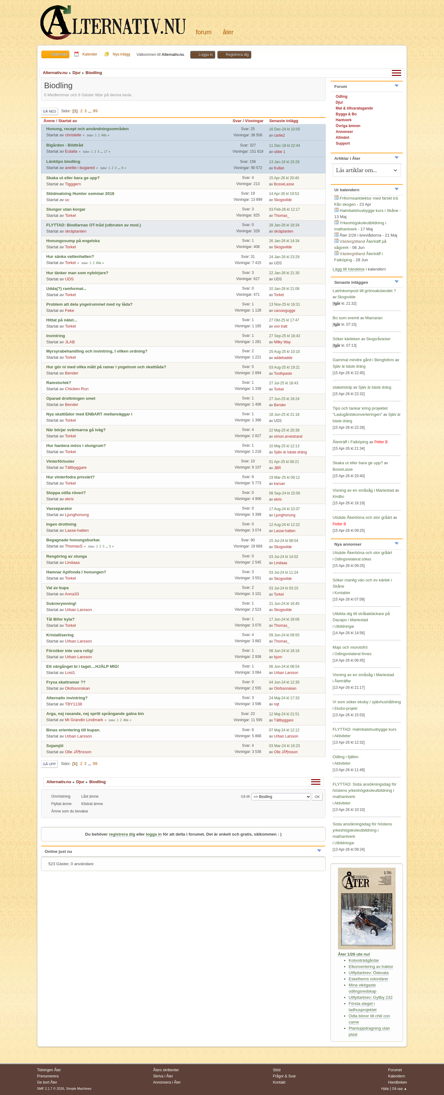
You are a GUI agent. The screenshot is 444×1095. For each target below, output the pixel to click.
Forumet (395, 1070)
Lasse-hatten (77, 530)
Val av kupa (57, 587)
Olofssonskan (77, 688)
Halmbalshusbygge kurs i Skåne (369, 210)
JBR (277, 468)
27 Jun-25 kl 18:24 (284, 399)
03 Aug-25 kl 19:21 (284, 367)
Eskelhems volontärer (368, 979)
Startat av (67, 120)
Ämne (49, 120)
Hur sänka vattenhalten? (70, 256)
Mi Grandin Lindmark (84, 719)
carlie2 (279, 135)
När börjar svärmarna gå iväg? (76, 430)
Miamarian (373, 318)
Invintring (55, 335)
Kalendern (396, 1076)
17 (105, 151)
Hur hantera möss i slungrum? (76, 445)
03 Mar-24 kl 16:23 (284, 746)
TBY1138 (73, 704)
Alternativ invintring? (67, 698)
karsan (279, 483)
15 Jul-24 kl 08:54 (283, 541)
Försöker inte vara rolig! (69, 650)
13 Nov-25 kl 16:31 (284, 304)
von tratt (280, 326)
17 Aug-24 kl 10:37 (284, 509)
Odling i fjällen (346, 756)
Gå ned (49, 111)
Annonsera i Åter (167, 1082)
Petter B (381, 442)
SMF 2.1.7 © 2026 (50, 1088)
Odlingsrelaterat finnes (353, 654)
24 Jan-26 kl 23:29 (284, 257)
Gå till (245, 796)
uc (67, 199)
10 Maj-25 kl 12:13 (284, 446)
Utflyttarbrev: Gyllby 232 (371, 997)
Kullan (279, 168)
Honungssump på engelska (73, 240)
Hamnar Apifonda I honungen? (76, 572)
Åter (228, 32)
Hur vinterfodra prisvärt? (70, 477)
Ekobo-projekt (346, 708)
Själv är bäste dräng (290, 452)
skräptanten (76, 231)
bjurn (278, 657)
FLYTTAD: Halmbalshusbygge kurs (365, 729)
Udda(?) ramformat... (66, 288)
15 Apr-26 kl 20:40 (284, 178)
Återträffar (343, 681)
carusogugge (284, 310)
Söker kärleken (347, 339)
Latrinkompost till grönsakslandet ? (364, 290)
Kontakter (342, 593)
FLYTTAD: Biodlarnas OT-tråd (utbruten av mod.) (93, 225)
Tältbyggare (76, 467)
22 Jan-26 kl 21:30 (284, 273)
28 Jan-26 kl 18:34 (284, 225)
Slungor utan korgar (65, 209)
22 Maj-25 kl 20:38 (284, 430)
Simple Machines (78, 1088)
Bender (71, 373)
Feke (69, 310)
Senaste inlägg (286, 120)
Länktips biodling (63, 161)
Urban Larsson (78, 609)
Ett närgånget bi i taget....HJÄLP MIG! (82, 666)
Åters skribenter (166, 1070)
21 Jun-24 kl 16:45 (284, 603)
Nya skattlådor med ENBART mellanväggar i (89, 414)
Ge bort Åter (47, 1082)
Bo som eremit (346, 318)
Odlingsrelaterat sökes (353, 559)
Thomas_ (281, 215)
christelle (73, 135)
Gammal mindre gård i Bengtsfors (363, 359)
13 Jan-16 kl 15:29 (284, 162)
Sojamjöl (55, 745)
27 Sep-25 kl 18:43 (284, 336)
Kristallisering (60, 635)
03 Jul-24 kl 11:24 (283, 572)
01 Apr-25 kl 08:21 (284, 462)
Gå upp (49, 764)
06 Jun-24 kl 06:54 (284, 666)
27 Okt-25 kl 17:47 (284, 320)
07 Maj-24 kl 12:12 (284, 730)
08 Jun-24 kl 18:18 (284, 651)
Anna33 (72, 594)
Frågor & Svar (284, 1076)
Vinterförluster (60, 461)
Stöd (277, 1070)
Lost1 (70, 672)
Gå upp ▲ (399, 1088)
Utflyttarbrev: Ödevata (369, 972)
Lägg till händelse (349, 269)
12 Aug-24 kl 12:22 (284, 525)
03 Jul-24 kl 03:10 (283, 588)
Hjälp (385, 1088)
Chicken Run (76, 388)
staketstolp (342, 387)
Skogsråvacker (378, 339)
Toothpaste (283, 373)
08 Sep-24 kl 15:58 (284, 493)
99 (95, 111)
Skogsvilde (283, 200)
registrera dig (122, 834)
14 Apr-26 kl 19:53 (284, 194)
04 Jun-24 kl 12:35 (284, 682)
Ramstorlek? (58, 382)
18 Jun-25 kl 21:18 (284, 414)
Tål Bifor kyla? (60, 619)
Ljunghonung (77, 514)
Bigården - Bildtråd (64, 145)
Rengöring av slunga (66, 556)
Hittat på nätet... (61, 320)
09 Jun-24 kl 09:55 (284, 635)
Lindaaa (72, 562)
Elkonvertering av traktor (371, 966)
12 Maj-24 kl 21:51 (284, 714)
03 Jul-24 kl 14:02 (283, 557)
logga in (154, 834)
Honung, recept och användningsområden (87, 128)
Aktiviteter (342, 736)
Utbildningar (344, 626)
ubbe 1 (280, 152)
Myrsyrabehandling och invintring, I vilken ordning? (96, 351)
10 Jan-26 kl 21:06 (284, 289)
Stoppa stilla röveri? (66, 492)
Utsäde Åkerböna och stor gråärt (362, 517)
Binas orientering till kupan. (73, 730)
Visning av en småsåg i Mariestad (363, 490)
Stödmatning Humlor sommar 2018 (80, 193)
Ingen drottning (61, 524)
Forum (204, 32)
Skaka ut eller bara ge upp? (73, 178)
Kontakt (279, 1082)
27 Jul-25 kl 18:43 (283, 383)
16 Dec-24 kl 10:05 (284, 129)
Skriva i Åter (163, 1076)
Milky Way (282, 342)
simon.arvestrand (288, 436)
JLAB (70, 342)
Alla (104, 135)
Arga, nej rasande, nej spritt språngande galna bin (95, 713)
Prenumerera (48, 1076)
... (90, 111)
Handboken (397, 1082)
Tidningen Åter (49, 1070)
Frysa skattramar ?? (65, 682)
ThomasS (74, 546)
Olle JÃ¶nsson (78, 752)
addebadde (283, 358)
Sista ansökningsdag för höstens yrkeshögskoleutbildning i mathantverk (362, 830)
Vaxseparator (59, 508)
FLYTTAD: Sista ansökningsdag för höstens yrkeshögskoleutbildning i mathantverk (365, 790)
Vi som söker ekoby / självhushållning (367, 702)
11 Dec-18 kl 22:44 (284, 145)
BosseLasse (284, 184)
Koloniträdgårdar (364, 960)
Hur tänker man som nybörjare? (77, 273)
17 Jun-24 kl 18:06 (284, 619)
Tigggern (73, 184)
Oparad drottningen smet (70, 398)
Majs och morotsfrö (350, 647)
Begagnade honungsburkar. (73, 540)
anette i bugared (80, 167)
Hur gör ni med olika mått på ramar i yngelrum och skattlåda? (106, 367)
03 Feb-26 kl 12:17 (284, 209)
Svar (236, 120)
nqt (276, 704)
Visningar (254, 120)
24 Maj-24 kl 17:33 (284, 698)
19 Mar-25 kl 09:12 (284, 477)
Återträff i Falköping (350, 442)
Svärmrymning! (61, 603)
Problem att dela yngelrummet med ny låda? (89, 304)
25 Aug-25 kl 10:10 (284, 351)
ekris (69, 499)
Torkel (70, 215)
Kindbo (338, 496)
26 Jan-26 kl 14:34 (284, 241)
